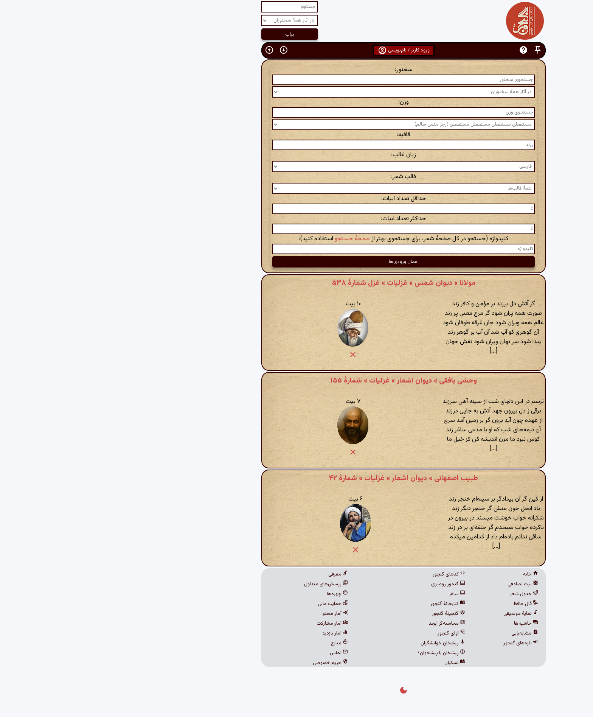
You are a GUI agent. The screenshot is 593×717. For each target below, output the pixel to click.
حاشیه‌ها (419, 623)
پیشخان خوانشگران (336, 643)
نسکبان (347, 663)
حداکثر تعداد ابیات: (296, 219)
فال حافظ (418, 604)
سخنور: (297, 70)
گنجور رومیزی (341, 584)
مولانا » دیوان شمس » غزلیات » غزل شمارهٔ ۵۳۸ (296, 283)
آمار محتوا (227, 613)
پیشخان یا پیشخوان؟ (334, 653)
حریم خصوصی (223, 663)
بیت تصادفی (416, 584)
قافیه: (296, 135)
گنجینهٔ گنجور (341, 613)
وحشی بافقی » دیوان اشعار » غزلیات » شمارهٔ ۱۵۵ (297, 380)
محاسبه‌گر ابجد (340, 623)
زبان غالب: (296, 155)
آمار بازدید (228, 633)
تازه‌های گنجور (413, 643)
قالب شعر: (296, 177)
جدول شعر (417, 594)
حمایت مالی (226, 604)
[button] (431, 50)
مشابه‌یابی (417, 633)
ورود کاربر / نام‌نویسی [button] (297, 50)
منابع (232, 643)
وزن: (296, 102)
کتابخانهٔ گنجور (340, 604)
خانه (423, 574)
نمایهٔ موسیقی (413, 613)
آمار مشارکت (225, 623)
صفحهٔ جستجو (245, 239)
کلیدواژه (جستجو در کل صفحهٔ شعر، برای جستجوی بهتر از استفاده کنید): (296, 239)
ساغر (350, 594)
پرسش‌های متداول (219, 584)
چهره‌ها (230, 594)
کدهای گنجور (342, 574)
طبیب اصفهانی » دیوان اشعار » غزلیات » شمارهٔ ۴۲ (296, 478)
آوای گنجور (344, 633)
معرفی (231, 574)
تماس (232, 653)
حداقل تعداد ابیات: (296, 199)
